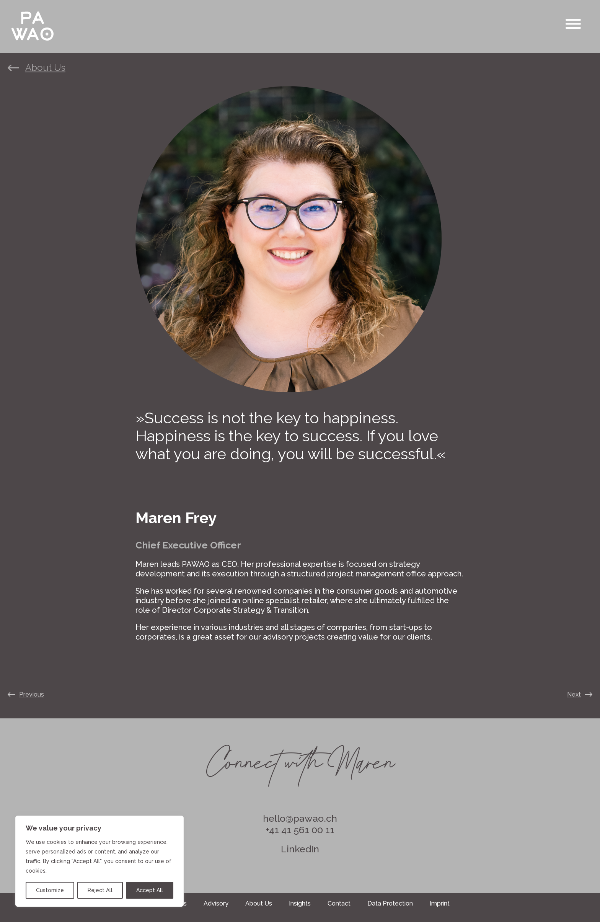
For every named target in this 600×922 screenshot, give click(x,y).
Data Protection (390, 903)
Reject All (100, 890)
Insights (300, 903)
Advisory (216, 903)
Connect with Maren (300, 757)
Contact (339, 903)
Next (574, 694)
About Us (45, 68)
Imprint (440, 903)
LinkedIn (300, 849)
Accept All (149, 890)
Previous (31, 694)
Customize (50, 890)
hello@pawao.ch (300, 818)
